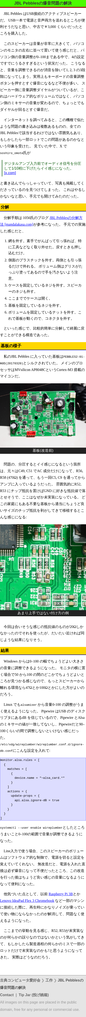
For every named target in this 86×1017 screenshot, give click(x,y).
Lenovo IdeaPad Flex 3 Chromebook (27, 901)
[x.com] (10, 173)
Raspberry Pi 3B (61, 894)
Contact (7, 995)
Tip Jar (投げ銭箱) (34, 995)
